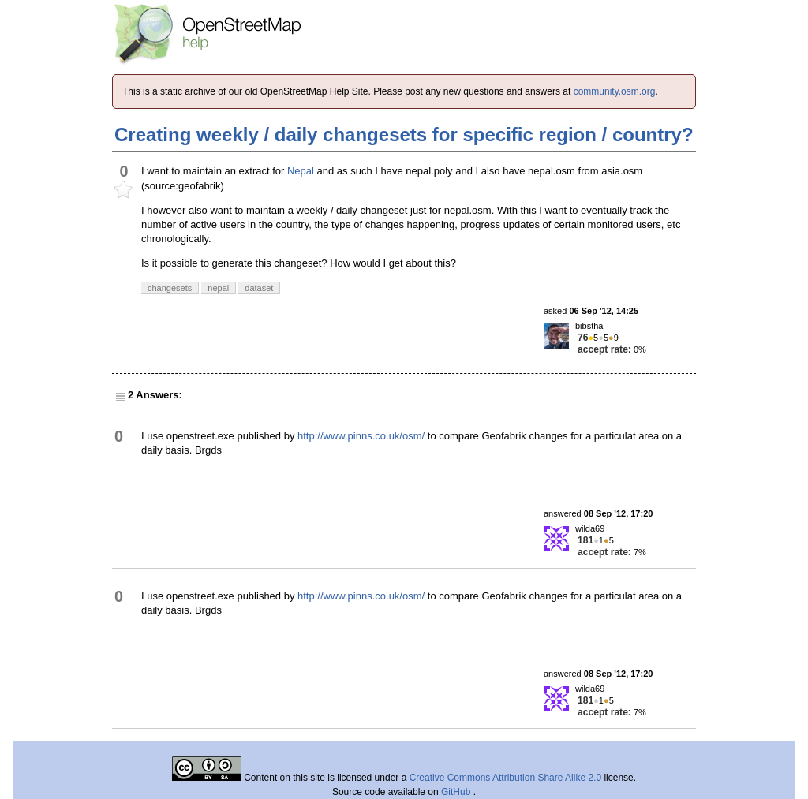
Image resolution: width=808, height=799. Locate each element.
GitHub (457, 791)
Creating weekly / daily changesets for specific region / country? (404, 134)
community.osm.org (615, 91)
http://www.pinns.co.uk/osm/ (361, 436)
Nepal (300, 171)
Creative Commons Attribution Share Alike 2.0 (505, 777)
